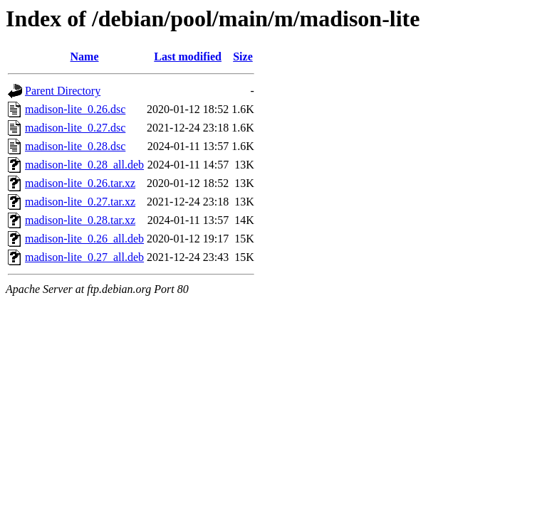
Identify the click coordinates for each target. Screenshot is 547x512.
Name (85, 56)
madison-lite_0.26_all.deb (84, 239)
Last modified (188, 56)
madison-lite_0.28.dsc (75, 146)
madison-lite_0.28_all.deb (84, 165)
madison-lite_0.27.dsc (75, 128)
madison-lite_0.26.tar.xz (80, 183)
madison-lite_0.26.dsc (75, 109)
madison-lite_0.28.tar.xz (80, 220)
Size (243, 56)
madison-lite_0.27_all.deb (84, 257)
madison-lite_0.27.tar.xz (80, 202)
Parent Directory (62, 91)
